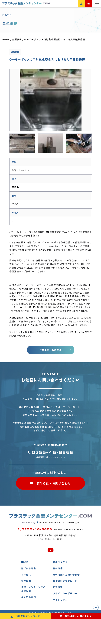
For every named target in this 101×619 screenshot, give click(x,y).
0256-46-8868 (50, 452)
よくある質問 (28, 597)
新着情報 (58, 587)
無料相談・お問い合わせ (50, 483)
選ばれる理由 (28, 568)
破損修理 (15, 52)
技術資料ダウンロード (65, 581)
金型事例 (26, 581)
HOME (25, 562)
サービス (26, 574)
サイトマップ (60, 599)
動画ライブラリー (62, 562)
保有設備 (58, 568)
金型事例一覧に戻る (51, 349)
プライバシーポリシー (65, 593)
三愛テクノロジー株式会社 (50, 522)
